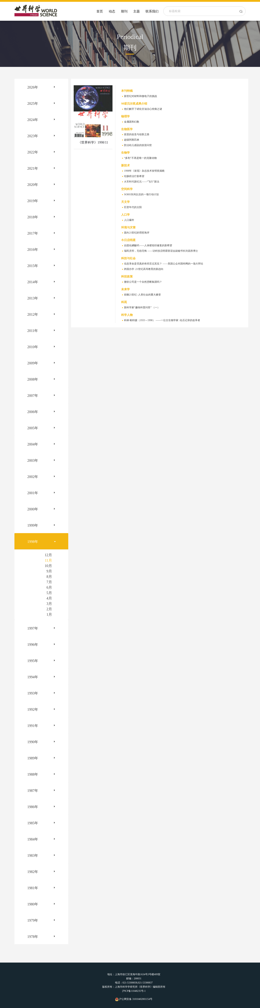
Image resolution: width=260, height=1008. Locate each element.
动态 (112, 11)
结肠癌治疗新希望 (134, 176)
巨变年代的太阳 (133, 207)
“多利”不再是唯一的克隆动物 (140, 158)
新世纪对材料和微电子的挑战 (140, 96)
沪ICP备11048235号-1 (134, 991)
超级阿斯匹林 (131, 139)
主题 (136, 11)
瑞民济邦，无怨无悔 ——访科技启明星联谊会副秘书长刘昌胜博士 (161, 251)
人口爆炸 (129, 220)
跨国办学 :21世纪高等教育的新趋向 (143, 269)
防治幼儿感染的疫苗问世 (138, 145)
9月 (49, 571)
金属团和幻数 (131, 121)
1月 (49, 614)
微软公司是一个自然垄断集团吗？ (143, 282)
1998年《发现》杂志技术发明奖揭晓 (144, 170)
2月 (49, 609)
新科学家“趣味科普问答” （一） (142, 307)
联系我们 (152, 11)
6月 (49, 587)
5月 (49, 593)
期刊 (124, 11)
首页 (99, 11)
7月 (49, 582)
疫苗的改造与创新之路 (136, 134)
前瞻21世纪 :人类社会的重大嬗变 (142, 294)
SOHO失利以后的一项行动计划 (141, 194)
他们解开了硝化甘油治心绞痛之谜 (143, 109)
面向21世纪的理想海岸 (136, 232)
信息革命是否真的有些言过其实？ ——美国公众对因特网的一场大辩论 (163, 263)
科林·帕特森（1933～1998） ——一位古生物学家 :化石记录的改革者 (162, 320)
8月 (49, 577)
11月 (48, 560)
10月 (48, 566)
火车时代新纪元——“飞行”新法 (141, 181)
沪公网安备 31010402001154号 (133, 999)
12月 (48, 555)
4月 (49, 598)
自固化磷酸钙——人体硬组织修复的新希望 (148, 245)
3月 (49, 604)
